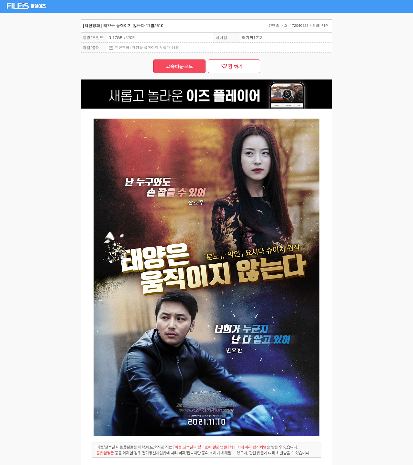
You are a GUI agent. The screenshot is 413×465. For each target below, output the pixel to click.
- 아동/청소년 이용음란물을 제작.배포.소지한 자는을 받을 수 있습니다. (196, 446)
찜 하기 (234, 66)
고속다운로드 (179, 66)
